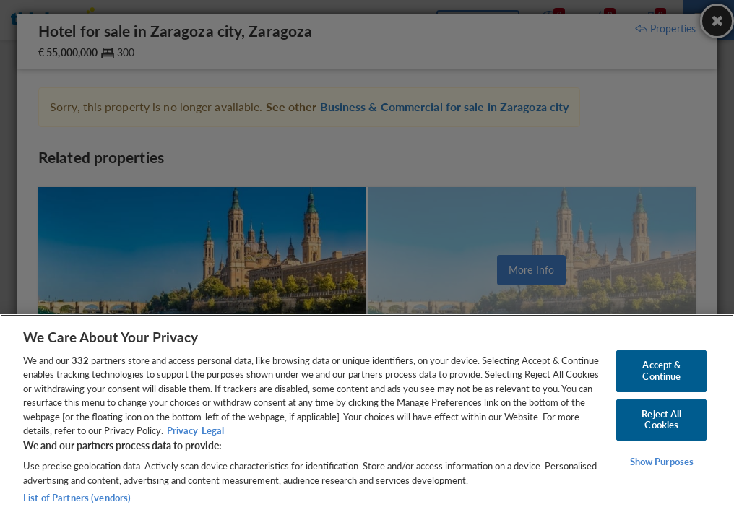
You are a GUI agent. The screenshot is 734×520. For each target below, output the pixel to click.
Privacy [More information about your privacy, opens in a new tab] (182, 430)
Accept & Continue (661, 370)
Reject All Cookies (661, 419)
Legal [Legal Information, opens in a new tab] (213, 430)
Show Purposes (662, 461)
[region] (367, 417)
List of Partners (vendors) (77, 497)
